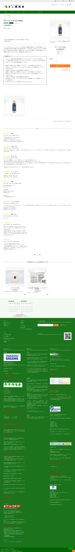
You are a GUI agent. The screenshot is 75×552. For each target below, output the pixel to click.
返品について (68, 68)
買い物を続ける (68, 121)
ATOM (7, 336)
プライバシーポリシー (8, 339)
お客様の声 (18, 12)
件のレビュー (17, 23)
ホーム (5, 15)
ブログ (5, 332)
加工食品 (8, 15)
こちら (54, 390)
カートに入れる (60, 65)
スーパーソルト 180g (15, 287)
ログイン (64, 0)
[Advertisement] (25, 33)
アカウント (58, 0)
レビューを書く (37, 254)
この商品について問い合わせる (59, 121)
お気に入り (60, 53)
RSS (4, 336)
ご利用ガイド (6, 12)
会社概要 (5, 341)
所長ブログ (24, 12)
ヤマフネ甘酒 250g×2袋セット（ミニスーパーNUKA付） (37, 288)
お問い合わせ (12, 12)
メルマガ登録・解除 (39, 12)
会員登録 (71, 0)
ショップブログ (31, 12)
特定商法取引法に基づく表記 (9, 337)
